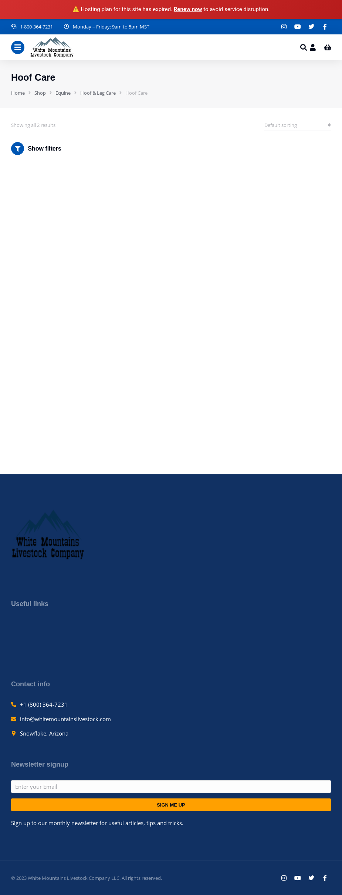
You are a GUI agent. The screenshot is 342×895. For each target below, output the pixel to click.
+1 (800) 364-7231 (44, 704)
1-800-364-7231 (36, 26)
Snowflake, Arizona (44, 733)
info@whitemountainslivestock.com (65, 719)
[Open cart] (327, 47)
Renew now (188, 9)
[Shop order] (297, 125)
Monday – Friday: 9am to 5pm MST (111, 26)
